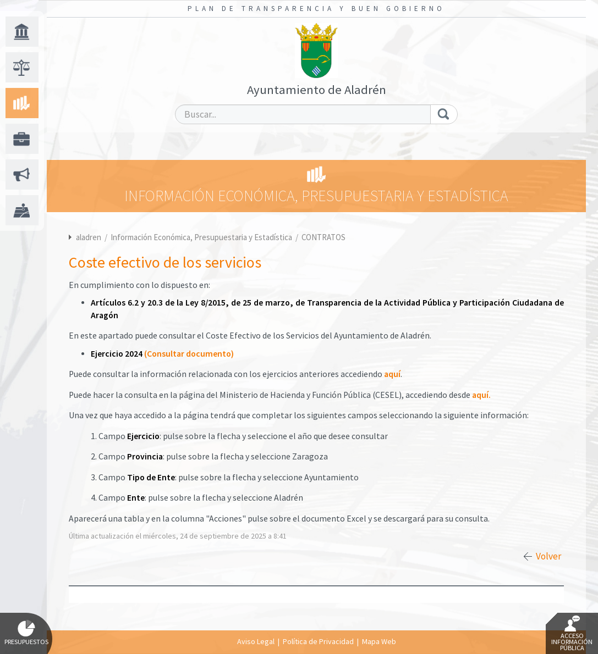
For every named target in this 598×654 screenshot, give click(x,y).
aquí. (481, 395)
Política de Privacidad (318, 641)
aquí (392, 374)
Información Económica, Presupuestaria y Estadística (202, 237)
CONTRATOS (323, 237)
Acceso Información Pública (571, 634)
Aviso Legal (256, 641)
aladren (88, 237)
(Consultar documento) (189, 353)
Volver (548, 556)
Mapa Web (379, 641)
